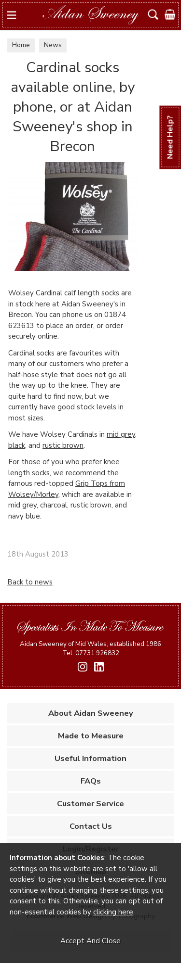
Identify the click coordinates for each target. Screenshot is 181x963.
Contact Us (91, 826)
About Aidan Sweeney (90, 713)
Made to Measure (91, 735)
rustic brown (63, 445)
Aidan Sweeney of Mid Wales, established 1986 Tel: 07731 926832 (90, 648)
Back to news (30, 582)
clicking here (113, 912)
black (16, 445)
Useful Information (90, 758)
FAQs (91, 780)
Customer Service (90, 803)
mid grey (121, 434)
